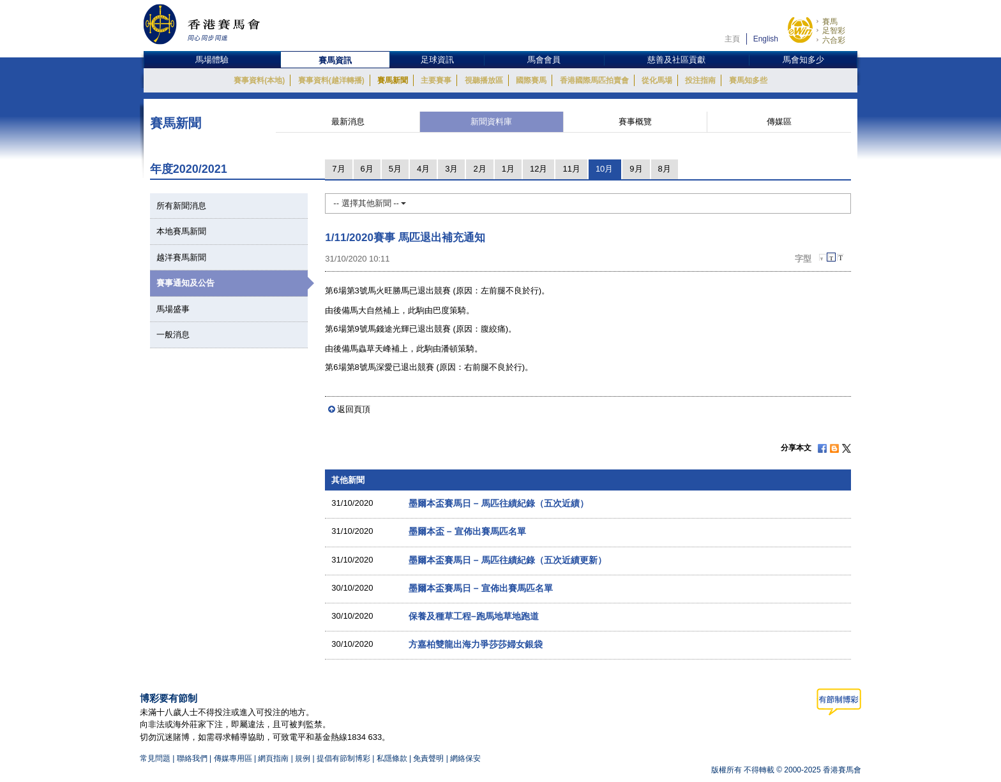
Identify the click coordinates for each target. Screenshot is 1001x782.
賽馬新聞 (392, 80)
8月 (664, 168)
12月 (538, 168)
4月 (423, 168)
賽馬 (830, 21)
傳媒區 (779, 121)
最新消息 (348, 121)
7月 (338, 168)
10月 (604, 168)
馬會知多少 (803, 59)
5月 (395, 168)
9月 (635, 168)
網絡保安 (465, 758)
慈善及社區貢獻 (676, 59)
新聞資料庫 (491, 121)
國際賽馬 (531, 80)
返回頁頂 (353, 409)
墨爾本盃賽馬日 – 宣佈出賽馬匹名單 (481, 588)
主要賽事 (436, 80)
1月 (508, 168)
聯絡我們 (192, 758)
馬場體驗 (212, 59)
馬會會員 (544, 59)
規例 (303, 758)
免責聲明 (428, 758)
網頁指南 (273, 758)
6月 (367, 168)
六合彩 (833, 40)
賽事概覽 (635, 121)
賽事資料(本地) (259, 80)
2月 (479, 168)
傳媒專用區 (233, 758)
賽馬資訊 (335, 60)
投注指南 (700, 80)
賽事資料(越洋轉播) (331, 80)
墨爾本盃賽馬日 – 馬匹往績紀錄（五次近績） (499, 503)
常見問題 (155, 758)
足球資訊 (437, 59)
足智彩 (833, 30)
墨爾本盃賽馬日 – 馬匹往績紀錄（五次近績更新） (507, 560)
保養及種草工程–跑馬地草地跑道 (474, 616)
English (765, 38)
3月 (451, 168)
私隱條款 (392, 758)
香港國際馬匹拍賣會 (594, 80)
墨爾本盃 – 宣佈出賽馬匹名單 (467, 531)
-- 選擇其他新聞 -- (369, 203)
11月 (571, 168)
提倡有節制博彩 (343, 758)
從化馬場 (657, 80)
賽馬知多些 (748, 80)
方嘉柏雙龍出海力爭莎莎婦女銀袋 (476, 644)
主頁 (732, 38)
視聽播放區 (484, 80)
